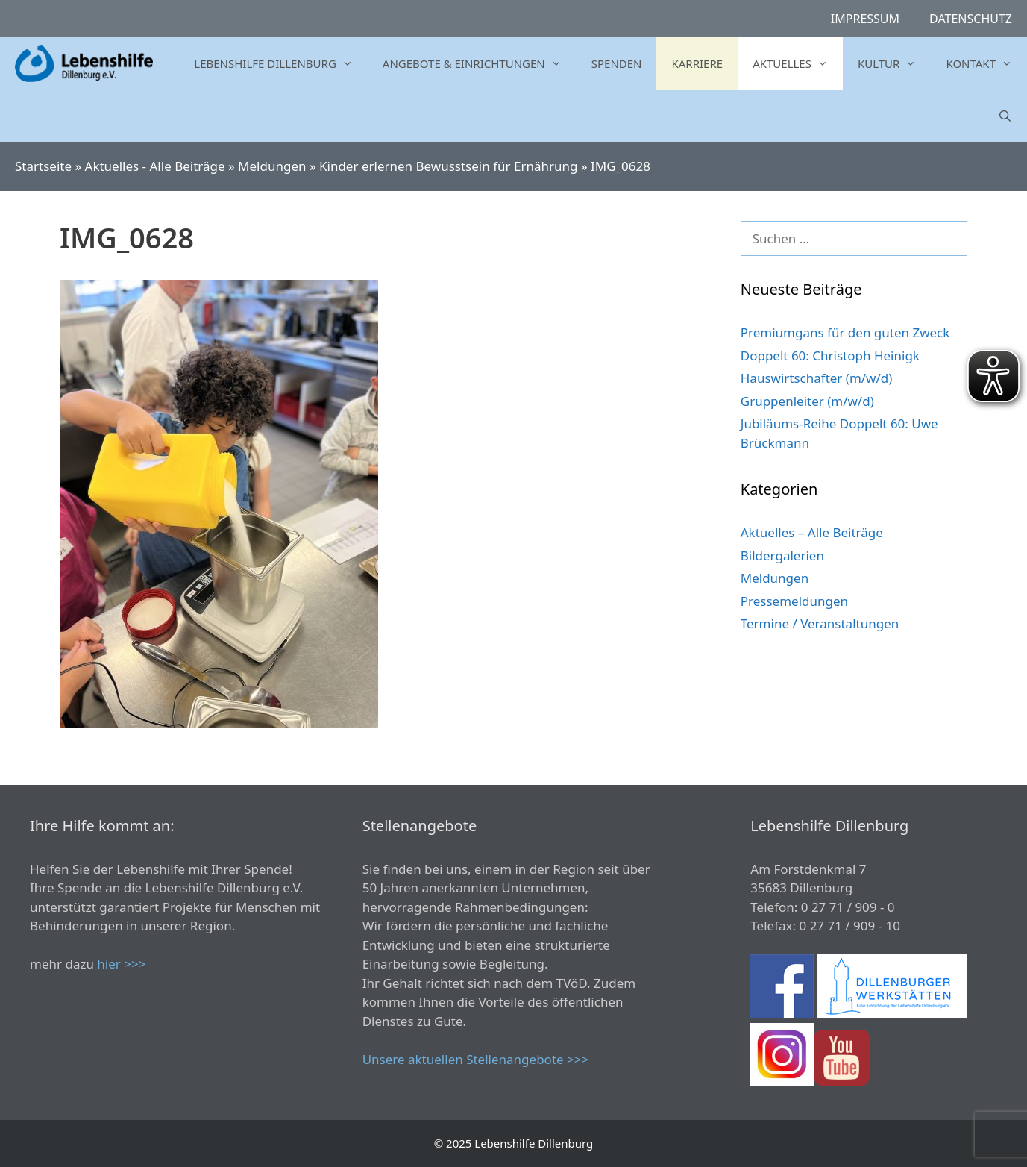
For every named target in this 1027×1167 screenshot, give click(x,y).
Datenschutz (970, 18)
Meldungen (272, 166)
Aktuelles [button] (798, 63)
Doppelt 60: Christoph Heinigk (830, 355)
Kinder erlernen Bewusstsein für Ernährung (448, 166)
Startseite (43, 166)
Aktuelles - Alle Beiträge (155, 166)
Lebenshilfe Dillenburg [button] (280, 63)
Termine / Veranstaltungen (820, 623)
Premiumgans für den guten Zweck (845, 332)
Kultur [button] (894, 63)
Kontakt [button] (986, 63)
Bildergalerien (782, 555)
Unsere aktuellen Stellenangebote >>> (475, 1059)
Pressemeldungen (794, 601)
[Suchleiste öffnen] (1005, 116)
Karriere (697, 63)
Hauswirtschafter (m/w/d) (817, 378)
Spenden (616, 63)
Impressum (865, 18)
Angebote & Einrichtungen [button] (480, 63)
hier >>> (121, 963)
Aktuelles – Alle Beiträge (812, 532)
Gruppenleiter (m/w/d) (807, 401)
